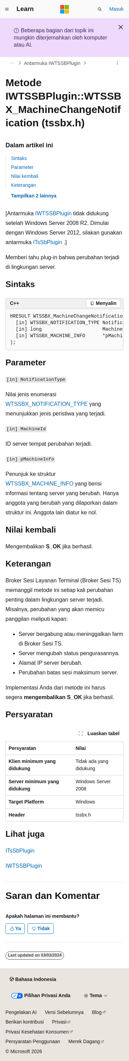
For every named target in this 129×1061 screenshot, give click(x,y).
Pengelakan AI (21, 1012)
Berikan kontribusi (25, 1022)
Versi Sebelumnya (64, 1012)
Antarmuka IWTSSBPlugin (52, 63)
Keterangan (23, 185)
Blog (96, 1012)
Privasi (59, 1022)
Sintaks (19, 158)
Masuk (116, 9)
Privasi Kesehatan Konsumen (37, 1032)
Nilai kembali (24, 176)
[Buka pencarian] (100, 9)
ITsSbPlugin (47, 242)
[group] (64, 329)
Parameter (22, 167)
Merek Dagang (84, 1041)
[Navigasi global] (7, 9)
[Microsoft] (64, 9)
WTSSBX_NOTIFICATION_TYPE (47, 404)
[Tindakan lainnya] (117, 63)
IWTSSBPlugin (53, 213)
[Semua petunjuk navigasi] (12, 63)
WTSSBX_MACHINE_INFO (39, 484)
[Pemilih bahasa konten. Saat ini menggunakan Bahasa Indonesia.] (33, 979)
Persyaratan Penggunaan (33, 1041)
